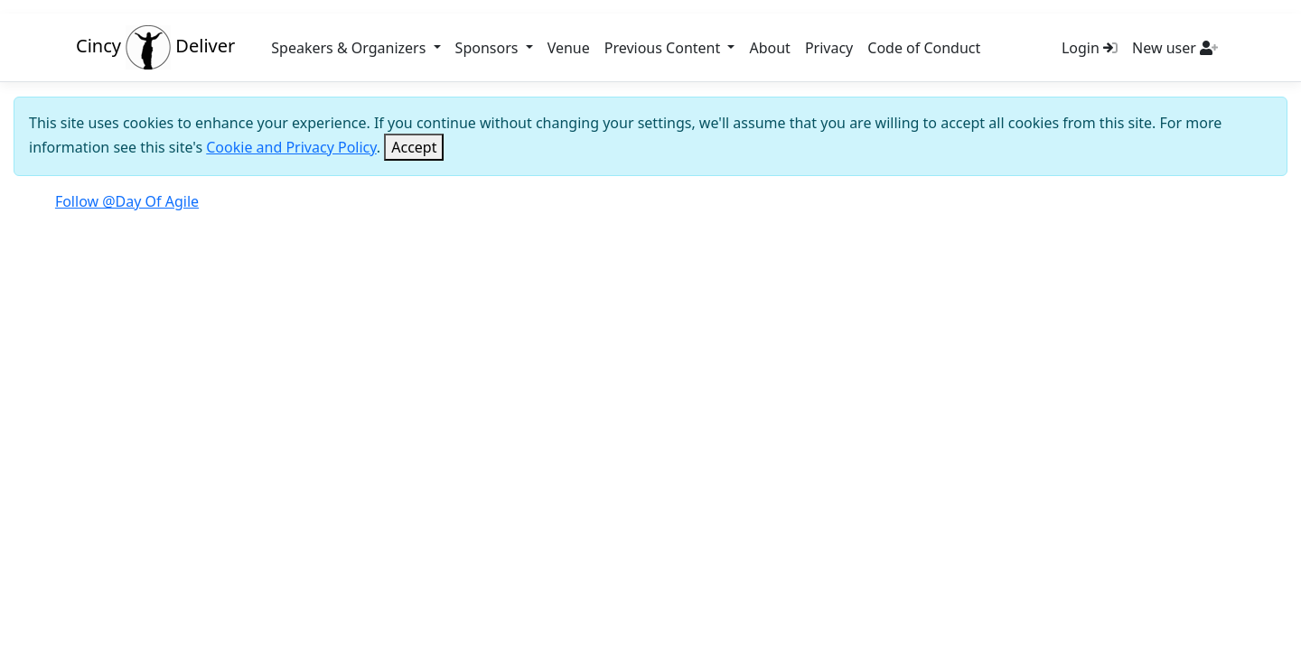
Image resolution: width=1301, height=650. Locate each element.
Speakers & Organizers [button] (350, 48)
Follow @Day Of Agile (127, 201)
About (769, 48)
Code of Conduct (923, 48)
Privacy (829, 48)
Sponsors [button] (488, 48)
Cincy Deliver (155, 45)
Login (1090, 48)
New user (1175, 48)
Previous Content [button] (664, 48)
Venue (569, 48)
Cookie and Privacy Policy (291, 147)
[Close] (414, 147)
